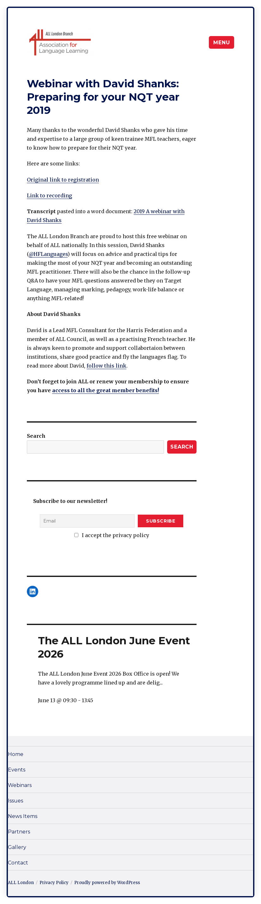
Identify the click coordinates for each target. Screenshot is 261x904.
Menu (221, 43)
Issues (15, 801)
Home (15, 754)
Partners (19, 832)
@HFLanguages (48, 254)
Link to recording (49, 195)
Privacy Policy (54, 882)
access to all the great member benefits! (105, 390)
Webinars (20, 785)
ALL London (21, 882)
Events (16, 770)
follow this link (106, 365)
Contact (18, 863)
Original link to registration (63, 179)
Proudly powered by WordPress (107, 882)
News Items (22, 816)
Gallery (17, 847)
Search (36, 436)
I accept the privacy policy (111, 535)
